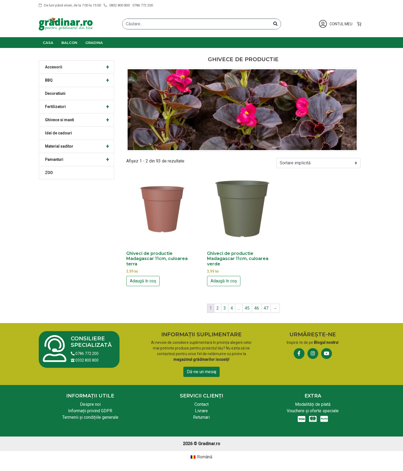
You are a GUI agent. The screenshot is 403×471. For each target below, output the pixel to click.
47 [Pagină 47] (266, 308)
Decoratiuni (55, 93)
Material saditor (79, 146)
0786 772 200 (142, 5)
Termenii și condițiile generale (90, 417)
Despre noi (90, 404)
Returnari (201, 417)
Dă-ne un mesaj (201, 371)
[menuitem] (201, 457)
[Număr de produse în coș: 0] (359, 24)
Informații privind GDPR (90, 410)
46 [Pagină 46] (256, 308)
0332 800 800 (85, 360)
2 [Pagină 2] (217, 308)
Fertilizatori (79, 106)
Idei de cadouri (58, 133)
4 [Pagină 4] (231, 308)
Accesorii (79, 67)
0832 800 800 (117, 5)
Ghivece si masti (79, 119)
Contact (201, 404)
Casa (48, 42)
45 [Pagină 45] (247, 308)
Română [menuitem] (204, 456)
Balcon (69, 42)
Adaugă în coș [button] (143, 280)
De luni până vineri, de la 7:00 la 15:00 (70, 5)
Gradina (94, 42)
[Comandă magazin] (318, 163)
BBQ (79, 80)
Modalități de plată (313, 404)
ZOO (49, 173)
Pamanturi (79, 159)
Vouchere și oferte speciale (313, 410)
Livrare (201, 410)
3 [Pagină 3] (224, 308)
